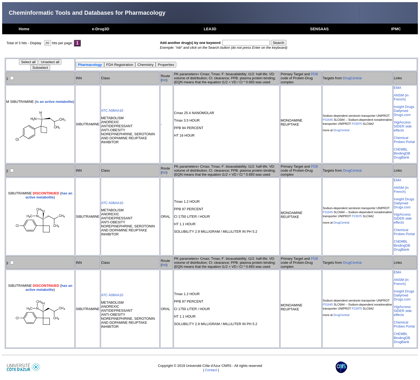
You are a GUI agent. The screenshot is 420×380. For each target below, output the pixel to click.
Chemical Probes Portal (404, 140)
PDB (314, 74)
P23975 (357, 123)
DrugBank (401, 157)
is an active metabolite (54, 102)
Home (24, 29)
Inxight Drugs (404, 107)
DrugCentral (352, 78)
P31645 (328, 119)
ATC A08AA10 (112, 110)
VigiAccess (402, 122)
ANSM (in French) (401, 97)
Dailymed (401, 111)
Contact (211, 370)
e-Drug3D (100, 29)
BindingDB (402, 153)
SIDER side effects (403, 128)
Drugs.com (402, 115)
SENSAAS (319, 29)
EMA (397, 88)
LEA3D (210, 29)
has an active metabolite (48, 195)
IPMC (396, 29)
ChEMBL (401, 149)
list (164, 80)
